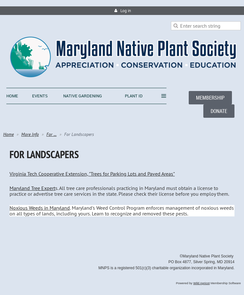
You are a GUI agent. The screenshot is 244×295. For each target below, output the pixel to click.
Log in (125, 10)
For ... (51, 134)
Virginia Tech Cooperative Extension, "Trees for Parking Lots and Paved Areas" (92, 174)
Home (8, 134)
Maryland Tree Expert (32, 188)
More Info (30, 134)
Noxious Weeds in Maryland (40, 208)
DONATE (219, 111)
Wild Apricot (201, 283)
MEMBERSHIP (210, 97)
